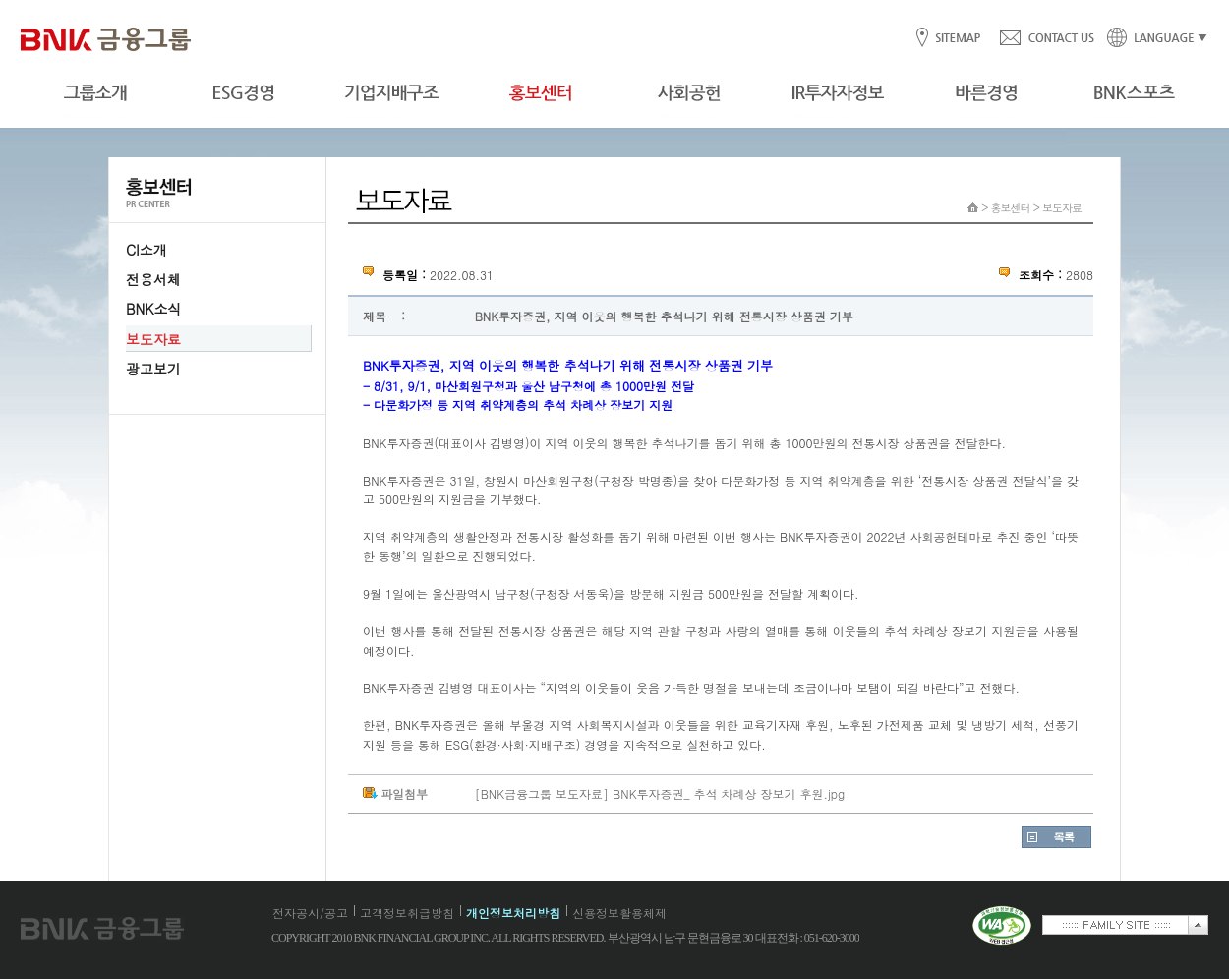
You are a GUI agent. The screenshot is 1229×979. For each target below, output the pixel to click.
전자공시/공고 (310, 912)
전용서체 (153, 279)
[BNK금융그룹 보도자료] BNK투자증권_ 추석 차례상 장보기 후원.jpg (660, 793)
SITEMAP (957, 39)
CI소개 (146, 249)
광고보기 (153, 368)
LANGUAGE (1151, 39)
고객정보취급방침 (407, 912)
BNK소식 (153, 308)
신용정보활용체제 (619, 912)
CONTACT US (1046, 39)
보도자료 (153, 339)
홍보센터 (1010, 208)
